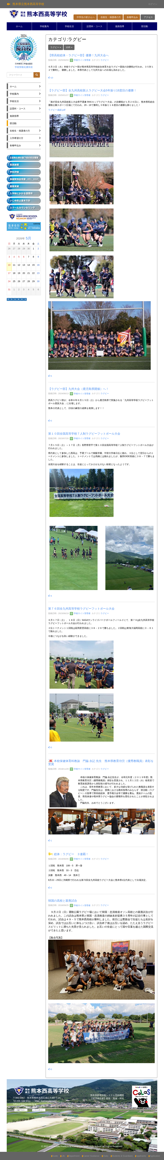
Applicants (140, 1156)
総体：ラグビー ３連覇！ (71, 854)
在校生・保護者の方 (110, 17)
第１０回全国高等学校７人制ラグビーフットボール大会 (84, 433)
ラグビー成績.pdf (56, 110)
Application (154, 1156)
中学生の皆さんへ (85, 17)
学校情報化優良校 (24, 67)
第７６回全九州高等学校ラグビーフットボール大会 (81, 608)
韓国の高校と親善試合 (62, 900)
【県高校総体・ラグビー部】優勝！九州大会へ (78, 55)
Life (62, 1156)
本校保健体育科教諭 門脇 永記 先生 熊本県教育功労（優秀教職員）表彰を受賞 (101, 762)
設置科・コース (94, 26)
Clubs (105, 1156)
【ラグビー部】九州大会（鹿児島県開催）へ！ (78, 389)
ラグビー (105, 60)
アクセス (148, 17)
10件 (69, 47)
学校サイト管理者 (80, 60)
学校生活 (69, 26)
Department (73, 1156)
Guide (54, 1156)
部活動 (144, 26)
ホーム (19, 26)
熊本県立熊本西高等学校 (28, 4)
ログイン (152, 4)
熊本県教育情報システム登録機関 (107, 1095)
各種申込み (132, 17)
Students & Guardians (122, 1156)
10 (50, 77)
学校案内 (44, 26)
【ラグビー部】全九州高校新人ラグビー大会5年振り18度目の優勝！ (92, 90)
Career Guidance (90, 1156)
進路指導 (119, 26)
